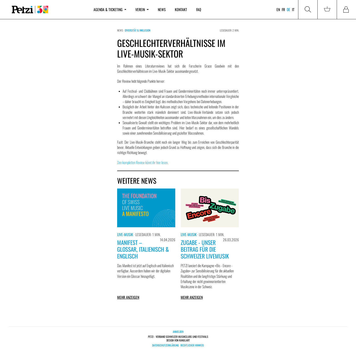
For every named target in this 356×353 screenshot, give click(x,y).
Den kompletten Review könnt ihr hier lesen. (142, 162)
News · (121, 30)
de (288, 9)
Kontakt (181, 9)
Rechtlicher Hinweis (192, 345)
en (278, 9)
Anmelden (178, 332)
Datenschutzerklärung (165, 345)
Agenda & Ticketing (110, 9)
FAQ (198, 9)
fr (283, 9)
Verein (141, 9)
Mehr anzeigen (128, 297)
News (162, 9)
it (293, 9)
